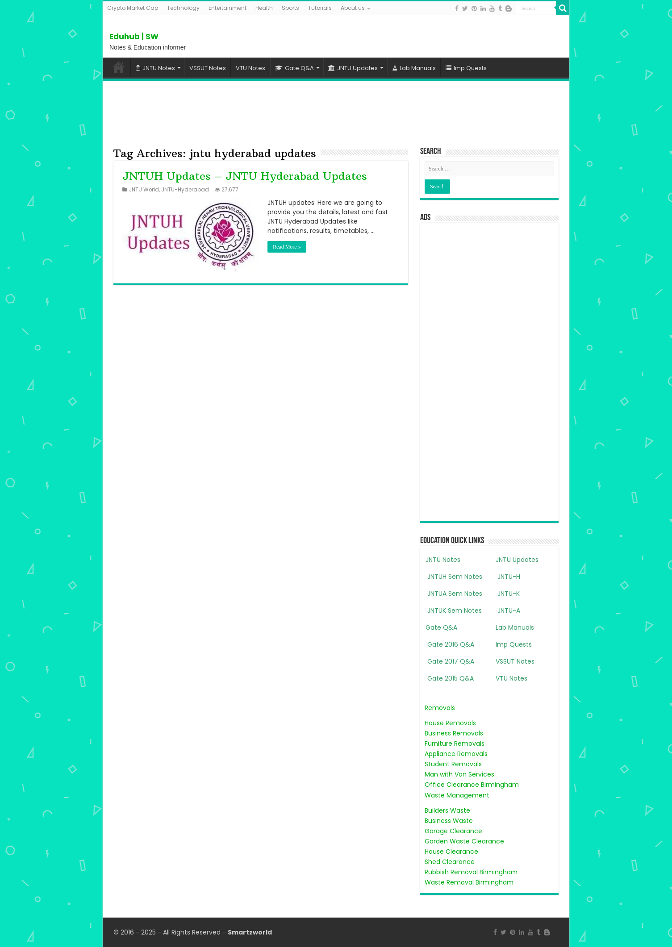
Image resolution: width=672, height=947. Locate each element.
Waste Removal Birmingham (469, 882)
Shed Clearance (450, 861)
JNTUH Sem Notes (454, 576)
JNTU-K (508, 593)
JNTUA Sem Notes (454, 593)
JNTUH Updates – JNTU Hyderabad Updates (244, 176)
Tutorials (320, 8)
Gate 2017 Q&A (450, 661)
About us (353, 8)
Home (118, 67)
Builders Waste (447, 810)
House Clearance (451, 851)
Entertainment (227, 8)
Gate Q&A (294, 68)
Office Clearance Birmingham (472, 784)
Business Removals (454, 733)
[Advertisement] (336, 112)
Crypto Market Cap (132, 8)
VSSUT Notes (207, 68)
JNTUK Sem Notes (454, 610)
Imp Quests (466, 68)
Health (264, 8)
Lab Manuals (414, 68)
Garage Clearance (453, 831)
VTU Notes (250, 68)
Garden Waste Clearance (464, 841)
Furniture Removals (454, 743)
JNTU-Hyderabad (185, 189)
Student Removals (453, 764)
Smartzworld (250, 932)
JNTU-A (508, 610)
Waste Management (457, 795)
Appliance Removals (456, 753)
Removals (440, 707)
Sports (290, 8)
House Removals (450, 723)
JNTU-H (508, 576)
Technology (183, 8)
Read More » (287, 247)
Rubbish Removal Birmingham (471, 872)
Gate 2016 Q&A (450, 644)
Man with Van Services (459, 774)
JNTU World (144, 189)
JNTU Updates (353, 68)
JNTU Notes (155, 68)
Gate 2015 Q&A (450, 678)
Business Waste (449, 820)
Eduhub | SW (134, 36)
